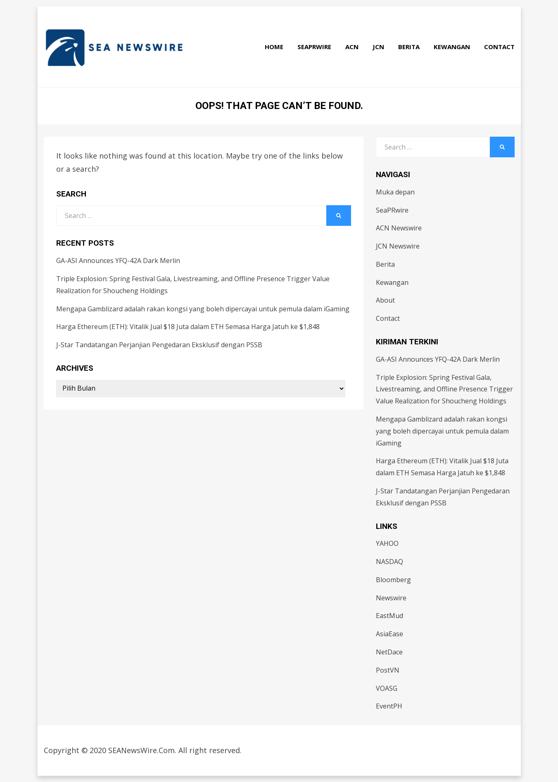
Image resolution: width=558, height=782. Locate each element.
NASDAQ (389, 561)
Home (274, 47)
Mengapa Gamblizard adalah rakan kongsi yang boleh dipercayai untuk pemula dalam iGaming (202, 308)
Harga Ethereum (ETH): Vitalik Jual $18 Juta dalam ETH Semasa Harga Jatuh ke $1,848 (188, 326)
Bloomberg (393, 579)
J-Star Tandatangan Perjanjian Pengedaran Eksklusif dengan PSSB (159, 344)
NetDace (389, 651)
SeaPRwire (314, 47)
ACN (352, 47)
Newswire (391, 597)
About (385, 300)
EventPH (389, 706)
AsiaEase (389, 633)
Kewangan (452, 47)
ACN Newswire (399, 227)
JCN (378, 47)
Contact (499, 47)
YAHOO (387, 543)
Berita (409, 47)
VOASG (386, 688)
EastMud (389, 615)
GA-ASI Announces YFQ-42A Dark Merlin (118, 260)
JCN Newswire (398, 246)
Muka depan (395, 192)
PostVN (387, 670)
